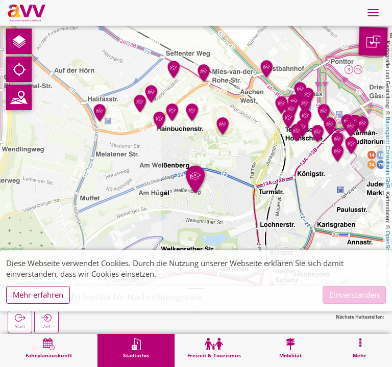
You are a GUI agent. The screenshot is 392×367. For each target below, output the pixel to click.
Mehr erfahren (38, 295)
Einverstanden (354, 295)
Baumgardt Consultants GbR (388, 153)
